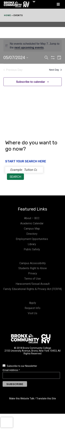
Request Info (32, 308)
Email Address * (11, 370)
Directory (31, 233)
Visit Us (32, 313)
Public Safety (32, 249)
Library (32, 244)
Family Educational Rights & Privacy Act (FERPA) (32, 289)
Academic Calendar (32, 223)
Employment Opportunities (32, 239)
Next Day (55, 69)
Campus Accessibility (32, 263)
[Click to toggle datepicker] (15, 57)
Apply (32, 302)
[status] (24, 170)
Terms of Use (32, 278)
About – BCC (32, 218)
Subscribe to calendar (30, 81)
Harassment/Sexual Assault (33, 283)
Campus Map (32, 228)
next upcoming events (29, 47)
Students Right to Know (32, 268)
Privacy (32, 273)
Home (7, 15)
